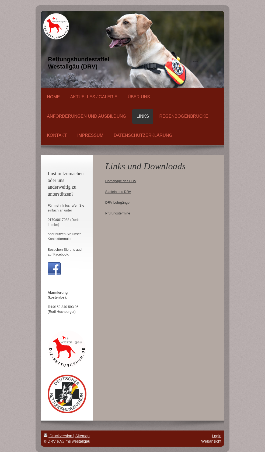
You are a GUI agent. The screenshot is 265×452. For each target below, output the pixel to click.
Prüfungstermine (117, 213)
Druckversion (58, 436)
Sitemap (82, 436)
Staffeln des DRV (118, 192)
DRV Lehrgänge (117, 203)
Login (216, 436)
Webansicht (211, 441)
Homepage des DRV (120, 181)
